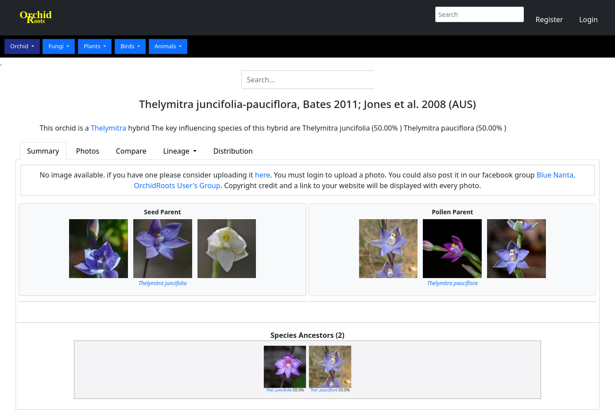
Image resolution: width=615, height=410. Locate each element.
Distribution (233, 151)
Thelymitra (108, 128)
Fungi (56, 46)
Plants (93, 46)
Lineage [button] (177, 151)
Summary (43, 151)
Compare (131, 151)
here (262, 175)
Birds (128, 46)
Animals (166, 46)
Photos (87, 151)
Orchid (20, 46)
